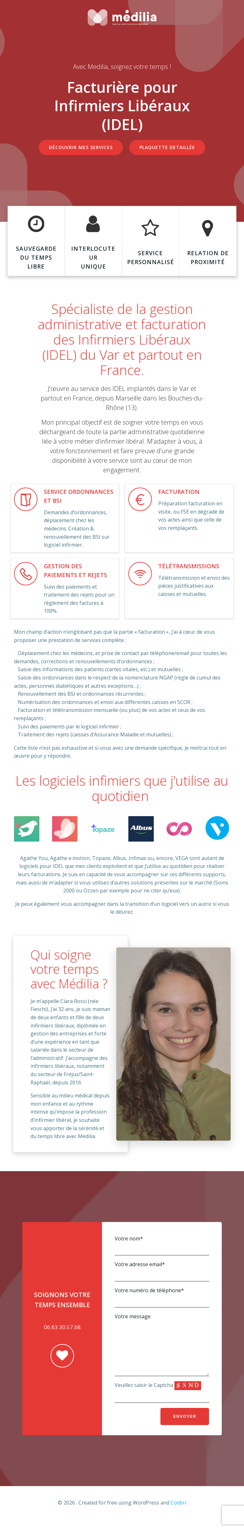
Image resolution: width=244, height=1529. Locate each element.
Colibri (178, 1512)
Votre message (162, 1349)
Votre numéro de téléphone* (162, 1297)
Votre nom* (162, 1245)
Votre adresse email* (162, 1271)
